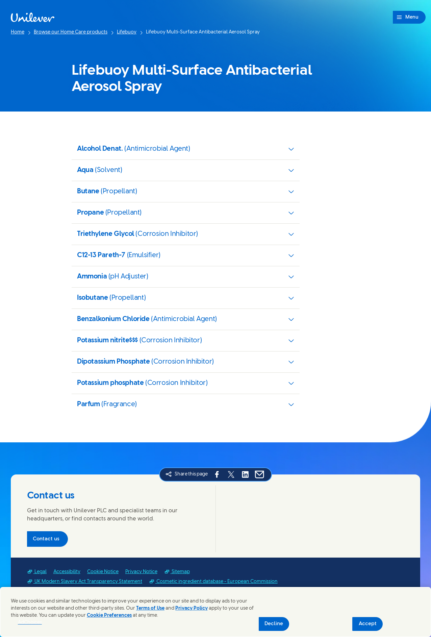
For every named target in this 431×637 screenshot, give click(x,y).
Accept (368, 624)
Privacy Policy (191, 608)
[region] (215, 612)
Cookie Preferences (109, 615)
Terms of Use (150, 608)
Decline (273, 624)
